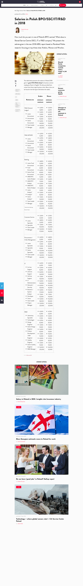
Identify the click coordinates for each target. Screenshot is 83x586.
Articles (21, 10)
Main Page (17, 10)
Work (25, 10)
